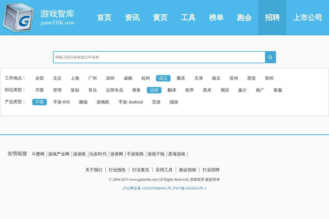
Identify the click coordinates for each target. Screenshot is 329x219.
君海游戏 (176, 154)
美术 (207, 90)
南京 (216, 78)
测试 (225, 90)
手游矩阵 (135, 154)
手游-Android (131, 102)
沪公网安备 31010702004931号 (147, 188)
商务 (136, 90)
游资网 (116, 154)
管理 (57, 90)
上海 (75, 78)
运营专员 (114, 90)
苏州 (234, 78)
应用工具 (164, 170)
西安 (251, 78)
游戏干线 (155, 154)
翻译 (172, 90)
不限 (39, 90)
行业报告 (117, 170)
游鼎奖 (79, 154)
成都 (128, 78)
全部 (39, 78)
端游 (174, 102)
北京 (57, 78)
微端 (83, 102)
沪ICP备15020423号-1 (189, 188)
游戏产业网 (58, 154)
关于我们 (93, 170)
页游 (156, 102)
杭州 (145, 78)
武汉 (163, 78)
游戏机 (103, 102)
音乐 (92, 90)
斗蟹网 (38, 154)
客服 (278, 90)
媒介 (242, 90)
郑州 (269, 78)
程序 (189, 90)
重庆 (181, 78)
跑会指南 (187, 170)
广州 (92, 78)
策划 (75, 90)
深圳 (110, 78)
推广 (260, 90)
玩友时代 (98, 154)
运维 (154, 90)
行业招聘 (211, 170)
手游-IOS (61, 102)
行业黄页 (140, 170)
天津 (198, 78)
